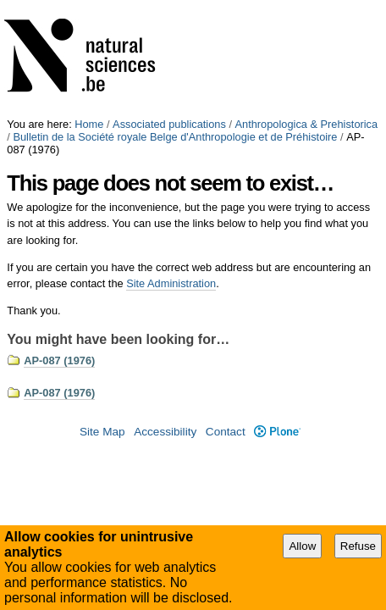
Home (88, 6)
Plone (277, 314)
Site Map (102, 314)
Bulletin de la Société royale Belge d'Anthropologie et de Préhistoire (175, 19)
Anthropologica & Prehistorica (306, 6)
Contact (225, 314)
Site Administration (171, 165)
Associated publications (169, 6)
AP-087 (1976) (59, 242)
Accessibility (165, 314)
